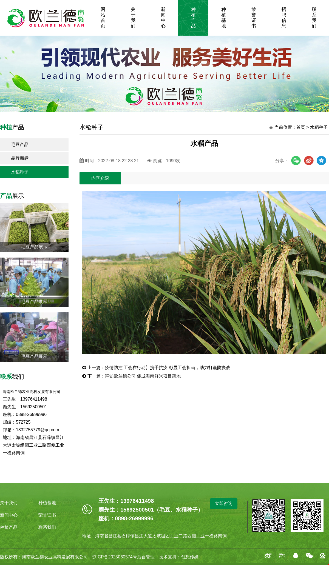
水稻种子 (20, 172)
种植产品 (193, 17)
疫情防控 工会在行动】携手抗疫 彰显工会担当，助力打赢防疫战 (167, 367)
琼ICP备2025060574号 (112, 557)
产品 (12, 127)
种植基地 (223, 17)
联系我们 (314, 17)
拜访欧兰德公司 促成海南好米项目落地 (143, 376)
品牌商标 (20, 158)
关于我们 (133, 17)
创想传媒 (189, 557)
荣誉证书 (253, 17)
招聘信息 (284, 17)
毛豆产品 (20, 144)
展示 (12, 195)
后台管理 (146, 557)
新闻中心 (163, 17)
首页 (300, 127)
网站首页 (103, 17)
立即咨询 (223, 503)
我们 (12, 376)
